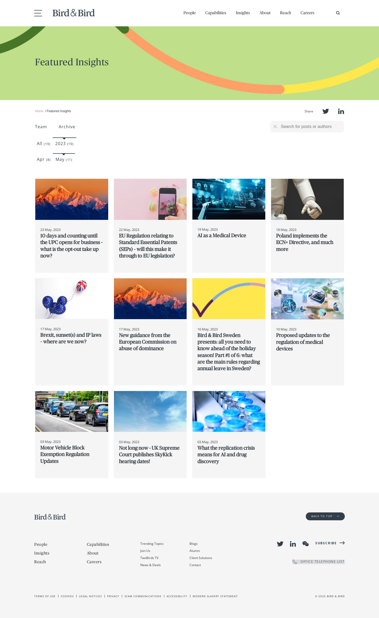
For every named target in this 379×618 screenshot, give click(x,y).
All (44, 143)
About (265, 12)
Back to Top (325, 516)
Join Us (145, 550)
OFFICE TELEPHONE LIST (318, 562)
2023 (64, 143)
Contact (195, 565)
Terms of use (45, 596)
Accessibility (177, 596)
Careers (308, 12)
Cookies (67, 596)
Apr (44, 159)
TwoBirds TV (149, 558)
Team (41, 127)
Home (39, 111)
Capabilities (215, 12)
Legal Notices (90, 596)
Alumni (195, 550)
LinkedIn (341, 111)
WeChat (305, 544)
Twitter (325, 111)
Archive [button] (67, 127)
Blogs (194, 543)
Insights (243, 12)
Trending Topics (152, 543)
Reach (285, 12)
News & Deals (150, 565)
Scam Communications (142, 596)
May (64, 159)
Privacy (113, 596)
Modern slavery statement (215, 596)
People (189, 12)
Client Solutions (201, 558)
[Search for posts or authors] (310, 126)
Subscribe (326, 543)
